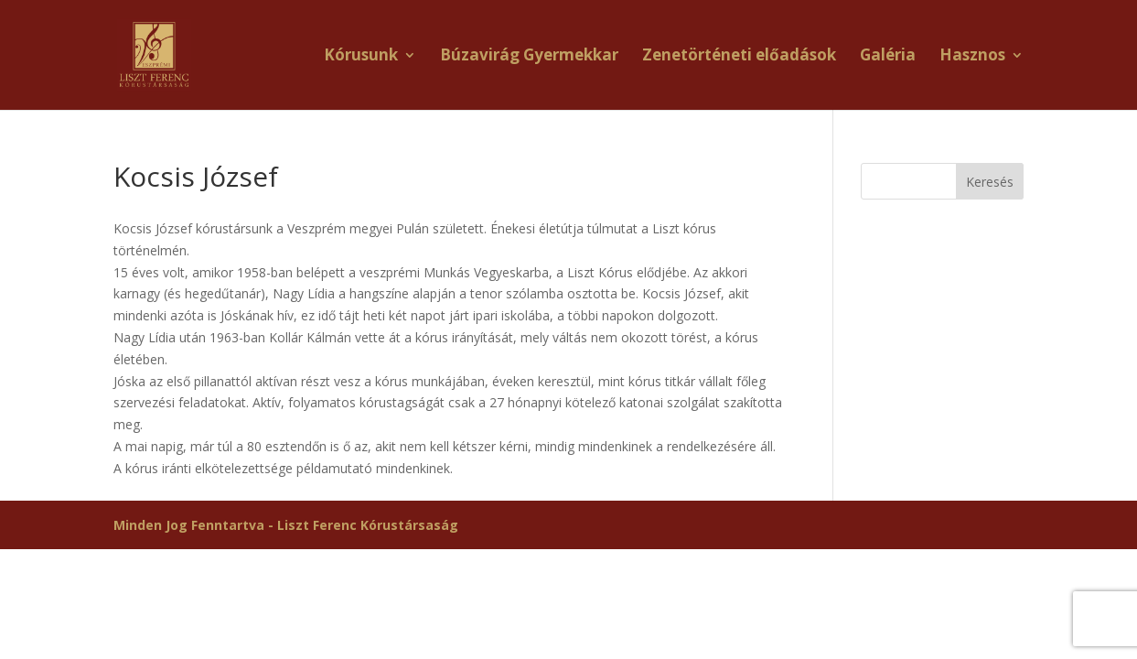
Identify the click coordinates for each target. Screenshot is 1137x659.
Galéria (888, 57)
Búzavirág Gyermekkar (529, 57)
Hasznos (972, 57)
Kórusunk (361, 57)
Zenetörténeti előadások (739, 57)
